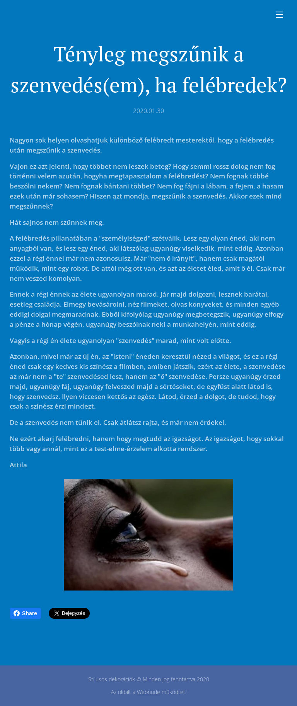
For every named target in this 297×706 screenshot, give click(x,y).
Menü (279, 14)
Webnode (148, 692)
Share (25, 613)
